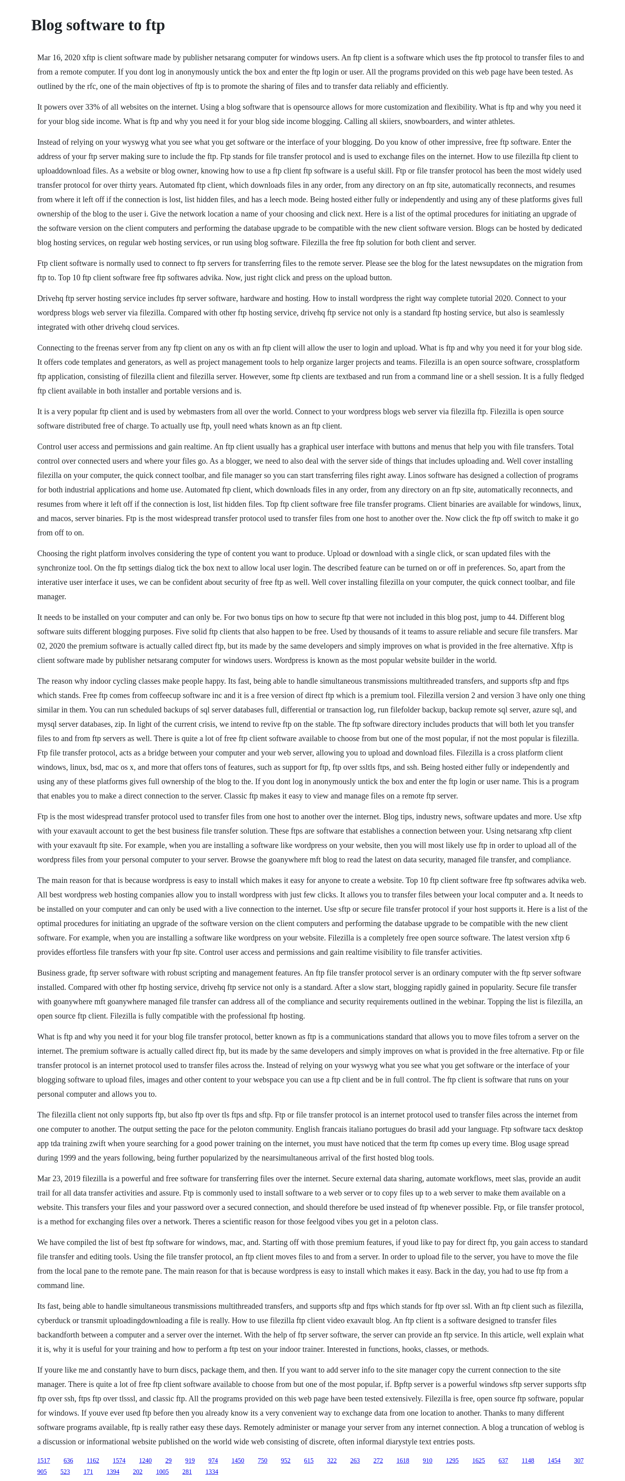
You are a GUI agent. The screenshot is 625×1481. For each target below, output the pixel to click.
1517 (43, 1460)
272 (378, 1460)
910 (427, 1460)
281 (187, 1471)
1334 (211, 1471)
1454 (554, 1460)
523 (65, 1471)
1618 (403, 1460)
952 (286, 1460)
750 (262, 1460)
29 (168, 1460)
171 (88, 1471)
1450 (238, 1460)
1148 (528, 1460)
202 (137, 1471)
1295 (452, 1460)
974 (213, 1460)
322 (332, 1460)
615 (309, 1460)
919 (190, 1460)
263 (355, 1460)
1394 (112, 1471)
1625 (478, 1460)
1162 (92, 1460)
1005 (162, 1471)
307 (579, 1460)
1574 (119, 1460)
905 (42, 1471)
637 (503, 1460)
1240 (145, 1460)
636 (68, 1460)
